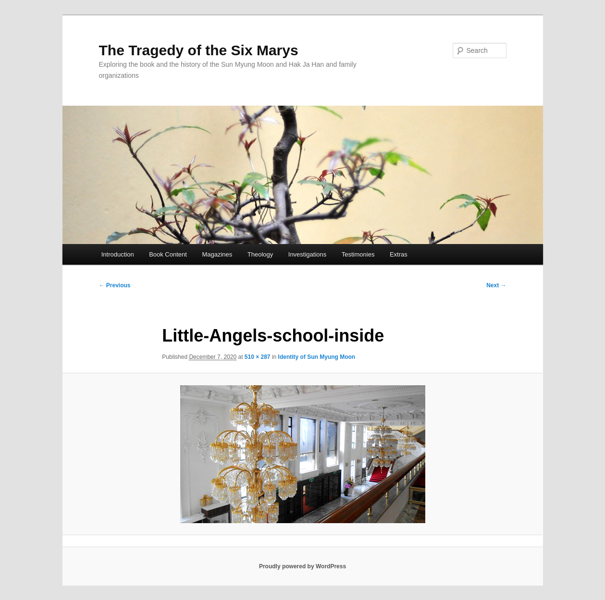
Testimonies (358, 254)
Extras (398, 254)
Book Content (168, 254)
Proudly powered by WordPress (302, 566)
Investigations (307, 254)
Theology (260, 254)
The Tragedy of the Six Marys (198, 50)
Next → (496, 285)
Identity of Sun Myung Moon (317, 357)
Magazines (217, 254)
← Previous (115, 285)
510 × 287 (258, 357)
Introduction (117, 254)
